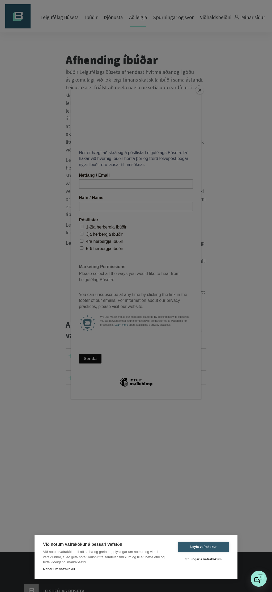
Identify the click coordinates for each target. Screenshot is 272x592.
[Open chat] (259, 579)
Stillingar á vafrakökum (203, 559)
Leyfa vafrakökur (203, 547)
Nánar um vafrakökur (59, 569)
